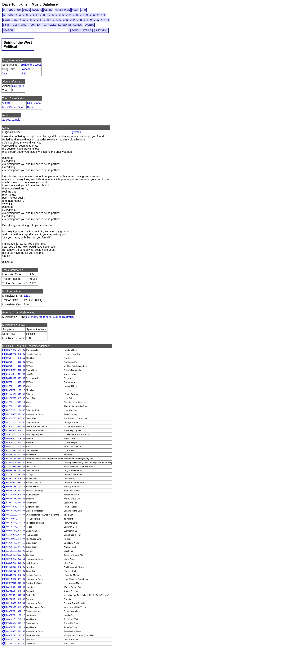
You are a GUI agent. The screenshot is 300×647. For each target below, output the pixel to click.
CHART (25, 25)
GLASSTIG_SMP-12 (15, 543)
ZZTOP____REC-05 (15, 366)
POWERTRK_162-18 (15, 615)
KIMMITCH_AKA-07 (15, 503)
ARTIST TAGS (62, 10)
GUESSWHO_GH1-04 (15, 539)
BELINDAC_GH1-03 (15, 575)
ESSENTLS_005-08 (15, 639)
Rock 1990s (34, 102)
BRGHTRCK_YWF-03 (15, 422)
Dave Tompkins (15, 4)
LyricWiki (76, 132)
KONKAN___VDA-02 (15, 438)
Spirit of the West (30, 64)
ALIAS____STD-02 (15, 386)
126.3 (27, 295)
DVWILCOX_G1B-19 (15, 623)
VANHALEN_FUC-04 (15, 454)
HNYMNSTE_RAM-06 (15, 579)
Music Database (45, 4)
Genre (6, 102)
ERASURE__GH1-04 (15, 599)
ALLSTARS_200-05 (15, 450)
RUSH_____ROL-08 (15, 446)
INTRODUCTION (12, 10)
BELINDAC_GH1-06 (15, 354)
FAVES (52, 25)
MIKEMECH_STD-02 (15, 426)
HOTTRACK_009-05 (15, 491)
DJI (45, 25)
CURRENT (36, 25)
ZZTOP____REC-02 (15, 551)
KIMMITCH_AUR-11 (15, 478)
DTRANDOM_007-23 (15, 430)
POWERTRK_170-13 (15, 390)
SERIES (77, 25)
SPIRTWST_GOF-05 (15, 583)
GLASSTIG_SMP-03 (15, 398)
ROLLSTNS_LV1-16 (15, 523)
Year (5, 73)
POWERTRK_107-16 (15, 527)
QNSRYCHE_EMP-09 (15, 350)
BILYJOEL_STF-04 (15, 394)
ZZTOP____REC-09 (15, 382)
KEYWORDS (65, 25)
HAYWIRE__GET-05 (15, 587)
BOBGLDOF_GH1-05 (15, 607)
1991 (23, 73)
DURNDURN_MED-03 (15, 370)
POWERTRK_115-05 (15, 635)
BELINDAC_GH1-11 (15, 482)
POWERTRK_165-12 (15, 486)
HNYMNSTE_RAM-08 (15, 414)
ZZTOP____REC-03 (15, 362)
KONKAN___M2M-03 (15, 374)
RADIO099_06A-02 (15, 378)
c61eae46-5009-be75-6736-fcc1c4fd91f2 (50, 316)
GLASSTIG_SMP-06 (15, 418)
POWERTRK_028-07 (15, 511)
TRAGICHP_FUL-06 (15, 434)
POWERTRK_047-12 (15, 611)
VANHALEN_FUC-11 (15, 619)
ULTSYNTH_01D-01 (15, 595)
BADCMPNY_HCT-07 (15, 495)
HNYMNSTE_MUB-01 (15, 603)
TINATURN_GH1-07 (15, 466)
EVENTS (89, 25)
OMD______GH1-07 (15, 515)
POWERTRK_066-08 (15, 499)
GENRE (48, 10)
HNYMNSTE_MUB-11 (15, 559)
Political (25, 69)
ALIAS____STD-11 (15, 402)
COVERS (37, 10)
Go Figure (18, 85)
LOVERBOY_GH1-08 (15, 567)
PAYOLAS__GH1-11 (15, 591)
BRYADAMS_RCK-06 (15, 531)
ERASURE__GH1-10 (15, 442)
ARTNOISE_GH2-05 (15, 458)
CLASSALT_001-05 (15, 462)
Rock (30, 107)
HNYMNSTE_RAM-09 (15, 631)
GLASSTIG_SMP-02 (15, 547)
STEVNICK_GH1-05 (15, 643)
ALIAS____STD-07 (15, 406)
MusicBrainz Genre (13, 107)
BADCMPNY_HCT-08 (15, 563)
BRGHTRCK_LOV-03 (15, 410)
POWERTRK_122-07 (15, 470)
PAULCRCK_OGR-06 (15, 535)
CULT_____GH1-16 (15, 358)
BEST (16, 25)
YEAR (75, 10)
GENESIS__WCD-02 (15, 555)
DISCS (26, 10)
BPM (83, 10)
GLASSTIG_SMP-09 (15, 571)
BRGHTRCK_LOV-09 (15, 507)
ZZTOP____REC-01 (15, 474)
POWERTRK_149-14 (15, 627)
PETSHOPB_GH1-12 (15, 519)
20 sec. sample (11, 119)
